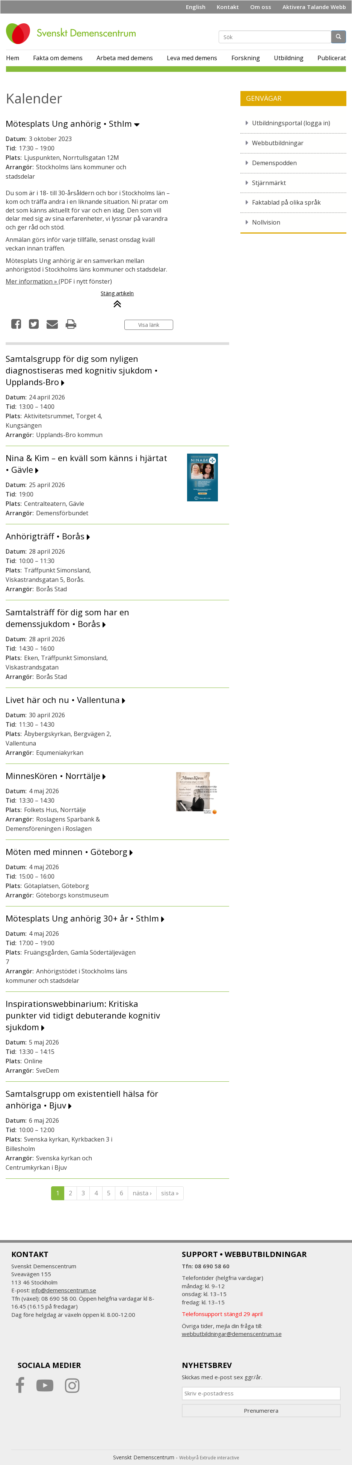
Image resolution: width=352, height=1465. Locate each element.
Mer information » (32, 281)
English (195, 7)
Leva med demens (192, 58)
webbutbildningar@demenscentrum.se (232, 1333)
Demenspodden (274, 163)
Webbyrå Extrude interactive (209, 1457)
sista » (170, 1193)
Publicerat (331, 58)
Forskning (245, 58)
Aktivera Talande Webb (314, 7)
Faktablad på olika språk (286, 202)
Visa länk (148, 324)
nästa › (142, 1193)
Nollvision (266, 222)
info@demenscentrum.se (64, 1290)
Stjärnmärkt (269, 183)
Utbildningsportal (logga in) (291, 123)
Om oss (260, 7)
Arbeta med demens (125, 58)
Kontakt (228, 7)
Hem (12, 58)
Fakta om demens (58, 58)
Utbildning (289, 58)
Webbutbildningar (278, 143)
